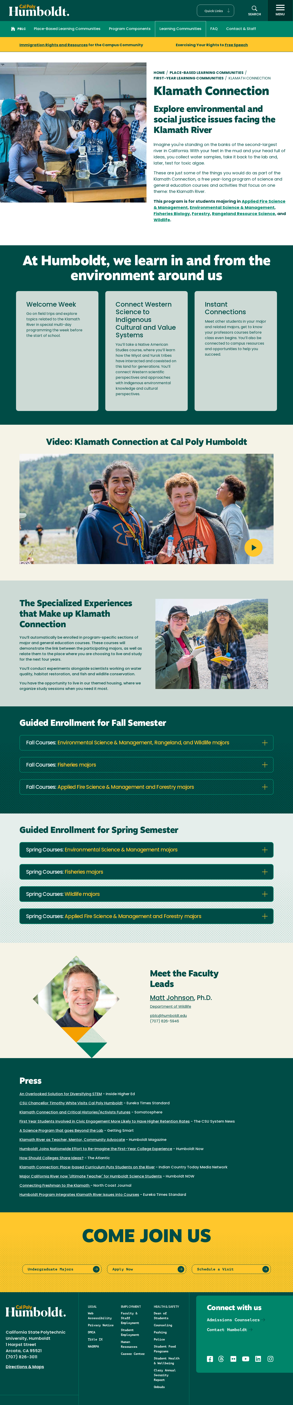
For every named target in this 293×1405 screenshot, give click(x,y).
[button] (215, 11)
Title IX (95, 1339)
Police (159, 1339)
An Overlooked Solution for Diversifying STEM (60, 1094)
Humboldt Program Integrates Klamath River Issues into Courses (79, 1195)
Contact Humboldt (227, 1329)
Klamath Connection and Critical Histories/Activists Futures (74, 1112)
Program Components (130, 29)
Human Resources (129, 1344)
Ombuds (159, 1387)
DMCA (91, 1332)
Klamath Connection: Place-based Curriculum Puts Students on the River (87, 1167)
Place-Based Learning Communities (67, 29)
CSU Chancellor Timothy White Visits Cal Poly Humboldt (71, 1103)
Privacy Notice (101, 1325)
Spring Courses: (101, 850)
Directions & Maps (25, 1367)
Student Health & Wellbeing (166, 1360)
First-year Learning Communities (189, 78)
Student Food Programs (165, 1349)
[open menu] (280, 10)
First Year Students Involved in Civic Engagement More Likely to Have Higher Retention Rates (104, 1122)
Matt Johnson (172, 998)
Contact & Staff (241, 29)
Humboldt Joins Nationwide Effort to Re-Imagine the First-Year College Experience (95, 1149)
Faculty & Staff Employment (130, 1318)
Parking (160, 1332)
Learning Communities (180, 29)
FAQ (214, 29)
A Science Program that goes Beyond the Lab (61, 1131)
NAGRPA (93, 1346)
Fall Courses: (127, 743)
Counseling (163, 1325)
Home (159, 73)
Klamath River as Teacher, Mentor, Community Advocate (72, 1140)
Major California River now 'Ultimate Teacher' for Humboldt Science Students (90, 1176)
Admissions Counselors (233, 1319)
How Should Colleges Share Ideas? (51, 1158)
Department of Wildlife (170, 1007)
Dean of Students (161, 1315)
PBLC (18, 29)
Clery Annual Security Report (165, 1375)
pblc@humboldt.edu (168, 1016)
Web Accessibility (100, 1315)
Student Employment (130, 1332)
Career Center (133, 1354)
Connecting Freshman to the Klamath (54, 1186)
